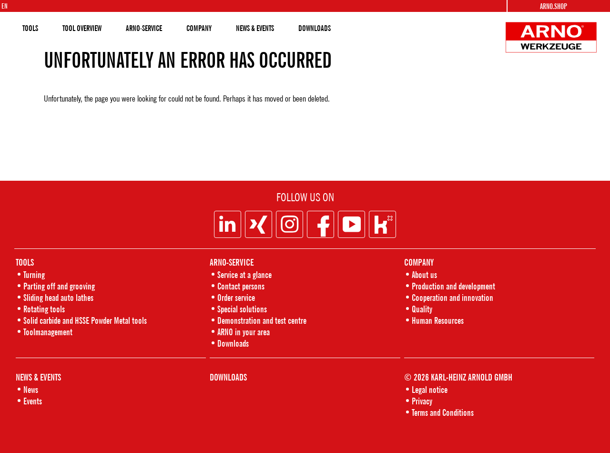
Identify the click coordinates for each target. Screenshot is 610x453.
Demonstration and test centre (261, 320)
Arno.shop (553, 6)
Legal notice (429, 389)
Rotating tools (44, 308)
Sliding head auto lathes (58, 297)
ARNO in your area (243, 331)
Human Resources (438, 320)
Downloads (233, 343)
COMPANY (199, 28)
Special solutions (242, 308)
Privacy (422, 400)
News (30, 389)
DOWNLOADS (314, 28)
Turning (34, 274)
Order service (236, 297)
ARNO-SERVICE (144, 28)
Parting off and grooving (59, 285)
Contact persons (240, 285)
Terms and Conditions (443, 412)
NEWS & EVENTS (255, 28)
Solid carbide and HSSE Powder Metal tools (85, 320)
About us (424, 274)
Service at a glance (244, 274)
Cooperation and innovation (452, 297)
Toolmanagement (47, 331)
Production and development (453, 285)
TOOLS (30, 28)
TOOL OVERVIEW (82, 28)
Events (32, 400)
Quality (422, 308)
